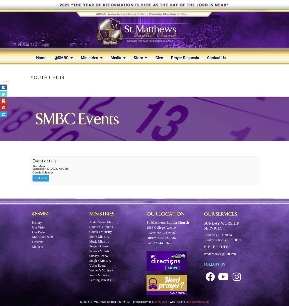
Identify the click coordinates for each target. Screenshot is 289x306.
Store (140, 58)
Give (159, 57)
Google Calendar (43, 172)
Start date (39, 166)
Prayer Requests (185, 57)
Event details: (45, 161)
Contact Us (216, 57)
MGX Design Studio (197, 301)
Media (118, 58)
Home (41, 57)
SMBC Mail (160, 301)
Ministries (92, 58)
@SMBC (63, 58)
